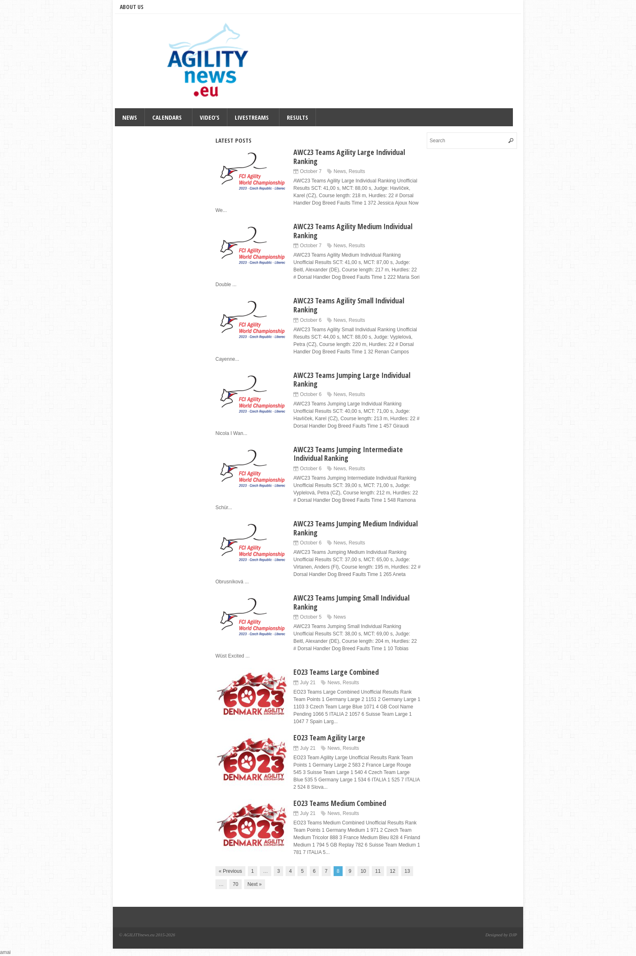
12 (392, 871)
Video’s (210, 117)
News (129, 117)
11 (377, 871)
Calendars (167, 117)
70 (235, 884)
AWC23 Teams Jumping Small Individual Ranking (351, 602)
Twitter (475, 6)
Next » (254, 884)
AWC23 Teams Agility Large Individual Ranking (349, 156)
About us (132, 7)
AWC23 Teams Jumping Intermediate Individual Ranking (348, 453)
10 (363, 871)
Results (297, 117)
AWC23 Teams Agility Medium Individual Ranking (352, 230)
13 (407, 871)
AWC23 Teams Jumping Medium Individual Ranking (355, 528)
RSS (498, 6)
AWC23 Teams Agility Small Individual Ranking (348, 305)
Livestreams (252, 117)
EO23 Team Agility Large (329, 737)
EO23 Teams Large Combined (336, 672)
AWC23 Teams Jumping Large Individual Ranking (351, 379)
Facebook (487, 6)
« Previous (230, 871)
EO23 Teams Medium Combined (339, 803)
